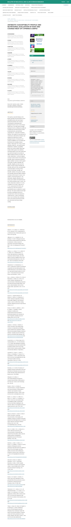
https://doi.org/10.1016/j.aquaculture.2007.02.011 (18, 362)
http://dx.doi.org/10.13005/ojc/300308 (15, 484)
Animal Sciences (34, 120)
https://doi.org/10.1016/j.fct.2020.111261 (16, 470)
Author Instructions (44, 10)
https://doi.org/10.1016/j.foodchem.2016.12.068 (17, 500)
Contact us (33, 12)
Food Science (33, 121)
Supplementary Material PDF (37, 61)
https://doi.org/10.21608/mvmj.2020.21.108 (16, 426)
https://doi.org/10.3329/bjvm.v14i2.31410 (16, 440)
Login (68, 1)
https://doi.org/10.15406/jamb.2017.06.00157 (17, 248)
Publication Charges (23, 12)
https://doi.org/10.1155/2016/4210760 (15, 335)
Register (63, 1)
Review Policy (18, 10)
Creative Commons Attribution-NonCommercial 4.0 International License (37, 141)
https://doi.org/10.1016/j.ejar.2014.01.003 (16, 407)
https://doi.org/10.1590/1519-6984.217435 (16, 318)
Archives (27, 5)
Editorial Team (19, 5)
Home (9, 18)
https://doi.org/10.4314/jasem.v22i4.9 (15, 262)
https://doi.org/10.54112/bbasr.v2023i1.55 (16, 100)
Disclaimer (50, 12)
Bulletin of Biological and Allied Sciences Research (26, 2)
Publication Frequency (37, 5)
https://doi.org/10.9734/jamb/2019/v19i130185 (17, 457)
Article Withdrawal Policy (30, 10)
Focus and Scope (42, 12)
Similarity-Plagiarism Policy (22, 7)
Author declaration (8, 7)
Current (4, 5)
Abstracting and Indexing (9, 12)
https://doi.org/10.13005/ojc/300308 (15, 486)
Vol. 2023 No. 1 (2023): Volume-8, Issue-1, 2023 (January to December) (23, 20)
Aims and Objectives (8, 10)
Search (66, 5)
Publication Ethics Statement (38, 7)
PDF (32, 55)
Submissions (11, 5)
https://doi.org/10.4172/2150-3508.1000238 (16, 518)
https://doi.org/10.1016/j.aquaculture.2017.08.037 (18, 289)
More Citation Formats (36, 95)
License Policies (7, 15)
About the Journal (17, 15)
